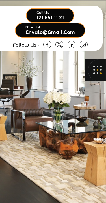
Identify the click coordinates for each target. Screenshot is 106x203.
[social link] (47, 44)
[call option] (50, 15)
